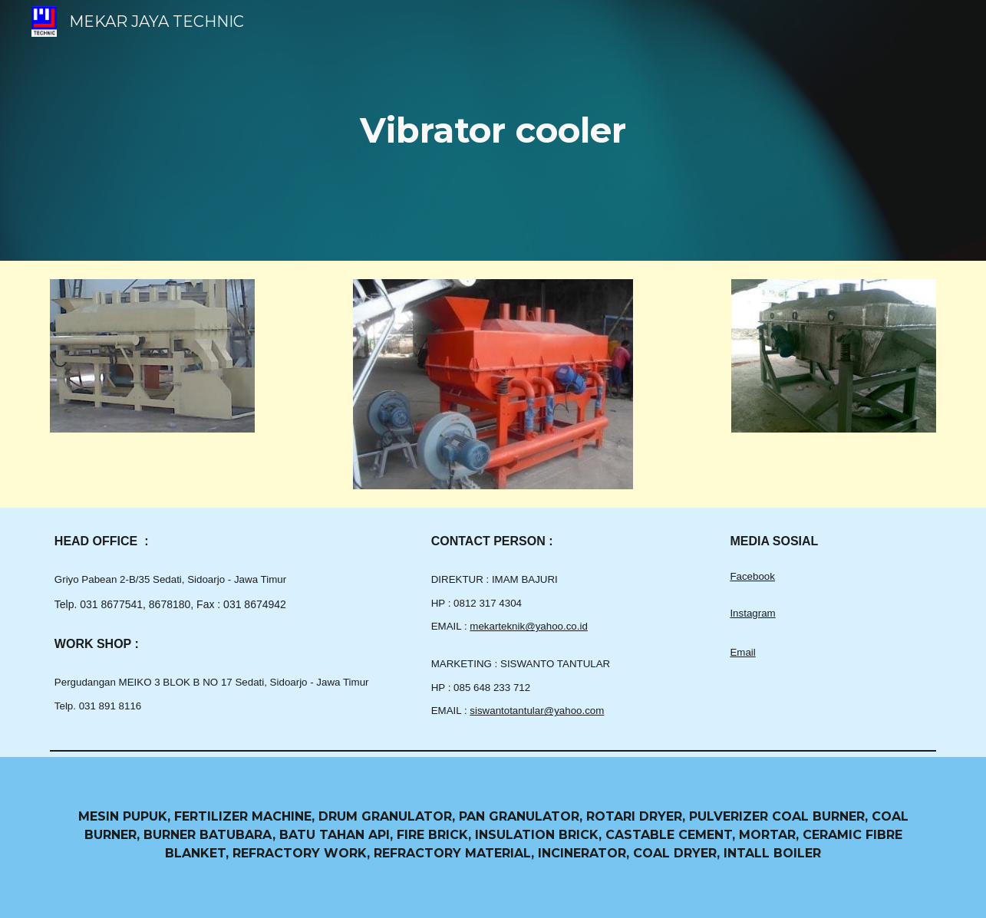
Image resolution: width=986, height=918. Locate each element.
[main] (492, 130)
